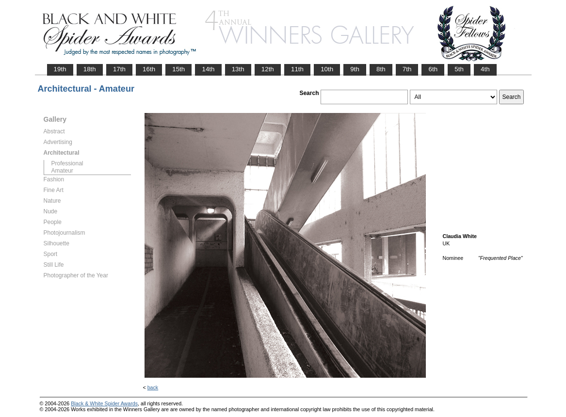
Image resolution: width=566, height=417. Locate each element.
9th (355, 69)
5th (459, 69)
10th (327, 69)
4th (485, 69)
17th (119, 69)
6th (433, 69)
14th (208, 69)
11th (297, 69)
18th (89, 69)
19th (60, 69)
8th (381, 69)
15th (178, 69)
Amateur (62, 170)
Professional (67, 163)
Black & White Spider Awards (104, 403)
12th (267, 69)
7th (407, 69)
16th (149, 69)
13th (238, 69)
